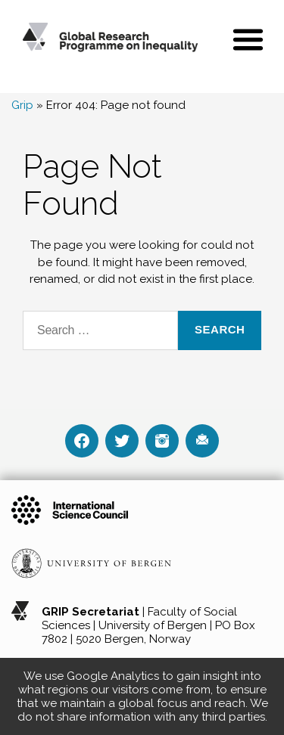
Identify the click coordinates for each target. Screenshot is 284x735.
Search (220, 329)
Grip (22, 105)
